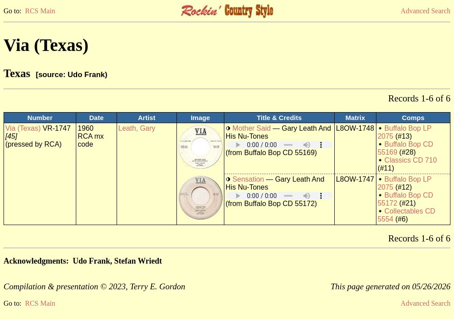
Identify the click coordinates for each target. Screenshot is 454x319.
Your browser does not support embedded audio (279, 144)
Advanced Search (425, 11)
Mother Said (251, 128)
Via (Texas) (23, 128)
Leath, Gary (137, 128)
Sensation (248, 179)
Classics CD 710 (410, 160)
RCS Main (40, 11)
